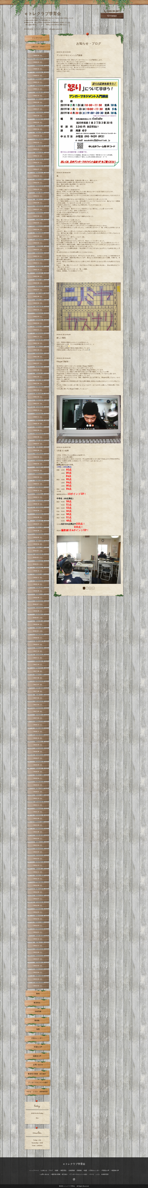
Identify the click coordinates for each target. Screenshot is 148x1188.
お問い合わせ (38, 1065)
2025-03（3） (38, 136)
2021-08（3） (38, 357)
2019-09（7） (38, 510)
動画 (38, 994)
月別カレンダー (37, 1038)
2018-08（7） (38, 597)
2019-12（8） (38, 490)
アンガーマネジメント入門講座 (69, 55)
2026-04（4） (38, 55)
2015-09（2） (38, 818)
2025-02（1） (38, 142)
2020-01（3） (38, 484)
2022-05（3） (38, 303)
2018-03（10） (38, 631)
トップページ (37, 38)
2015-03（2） (38, 852)
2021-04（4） (38, 383)
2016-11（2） (38, 731)
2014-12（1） (38, 865)
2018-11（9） (38, 577)
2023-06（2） (38, 216)
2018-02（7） (38, 638)
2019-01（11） (38, 564)
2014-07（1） (38, 899)
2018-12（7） (38, 571)
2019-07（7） (38, 524)
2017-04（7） (38, 705)
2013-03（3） (38, 979)
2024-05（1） (38, 176)
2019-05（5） (38, 537)
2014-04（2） (38, 919)
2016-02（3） (38, 785)
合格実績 (38, 1011)
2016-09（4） (38, 745)
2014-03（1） (38, 925)
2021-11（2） (38, 336)
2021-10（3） (38, 343)
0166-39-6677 (112, 11)
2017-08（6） (38, 678)
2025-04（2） (38, 129)
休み (37, 1118)
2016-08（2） (38, 751)
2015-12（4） (38, 798)
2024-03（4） (38, 189)
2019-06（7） (38, 531)
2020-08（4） (38, 437)
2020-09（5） (38, 430)
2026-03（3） (38, 62)
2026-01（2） (38, 75)
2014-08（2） (38, 892)
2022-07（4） (38, 290)
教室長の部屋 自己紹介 (37, 1074)
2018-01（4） (38, 644)
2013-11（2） (38, 945)
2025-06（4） (38, 116)
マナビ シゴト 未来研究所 (37, 1092)
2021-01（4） (38, 403)
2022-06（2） (38, 296)
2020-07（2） (38, 444)
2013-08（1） (38, 952)
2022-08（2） (38, 283)
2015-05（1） (38, 838)
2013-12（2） (38, 939)
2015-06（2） (38, 832)
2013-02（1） (38, 986)
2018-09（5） (38, 591)
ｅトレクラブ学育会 (44, 13)
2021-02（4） (38, 397)
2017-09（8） (38, 671)
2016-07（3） (38, 758)
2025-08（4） (38, 102)
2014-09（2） (38, 885)
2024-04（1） (38, 182)
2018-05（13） (38, 618)
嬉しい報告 (61, 338)
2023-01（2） (38, 249)
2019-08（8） (38, 517)
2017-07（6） (38, 684)
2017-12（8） (38, 651)
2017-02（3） (38, 718)
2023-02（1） (38, 243)
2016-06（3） (38, 765)
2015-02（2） (38, 858)
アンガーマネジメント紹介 (38, 1083)
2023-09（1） (38, 203)
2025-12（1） (38, 82)
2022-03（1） (38, 316)
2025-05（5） (38, 122)
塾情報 (37, 1020)
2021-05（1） (38, 377)
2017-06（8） (38, 691)
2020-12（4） (38, 410)
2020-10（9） (38, 423)
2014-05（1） (38, 912)
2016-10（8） (38, 738)
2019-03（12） (38, 551)
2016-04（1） (38, 778)
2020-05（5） (38, 457)
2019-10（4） (38, 504)
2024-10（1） (38, 162)
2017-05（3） (38, 698)
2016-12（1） (38, 725)
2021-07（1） (38, 363)
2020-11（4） (38, 417)
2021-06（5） (38, 370)
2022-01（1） (38, 330)
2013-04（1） (38, 972)
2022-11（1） (38, 263)
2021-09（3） (38, 350)
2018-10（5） (38, 584)
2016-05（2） (38, 771)
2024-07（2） (38, 169)
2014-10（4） (38, 879)
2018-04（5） (38, 624)
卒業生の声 (38, 1047)
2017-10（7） (38, 664)
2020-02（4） (38, 477)
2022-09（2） (38, 276)
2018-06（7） (38, 611)
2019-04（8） (38, 544)
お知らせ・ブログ (38, 47)
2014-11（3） (38, 872)
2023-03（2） (38, 236)
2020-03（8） (38, 470)
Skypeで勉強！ (63, 361)
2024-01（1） (38, 196)
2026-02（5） (38, 69)
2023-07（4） (38, 209)
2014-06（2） (38, 905)
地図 (38, 1029)
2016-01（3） (38, 792)
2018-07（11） (38, 604)
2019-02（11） (38, 557)
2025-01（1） (38, 149)
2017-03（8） (38, 711)
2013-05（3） (38, 966)
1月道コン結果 (63, 451)
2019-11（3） (38, 497)
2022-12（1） (38, 256)
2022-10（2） (38, 270)
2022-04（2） (38, 310)
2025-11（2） (38, 89)
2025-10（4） (38, 95)
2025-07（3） (38, 109)
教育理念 (37, 1003)
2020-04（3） (38, 464)
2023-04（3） (38, 229)
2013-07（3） (38, 959)
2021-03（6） (38, 390)
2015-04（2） (38, 845)
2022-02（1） (38, 323)
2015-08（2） (38, 825)
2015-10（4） (38, 812)
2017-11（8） (38, 658)
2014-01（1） (38, 932)
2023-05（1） (38, 223)
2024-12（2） (38, 156)
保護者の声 (37, 1056)
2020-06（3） (38, 450)
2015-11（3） (38, 805)
